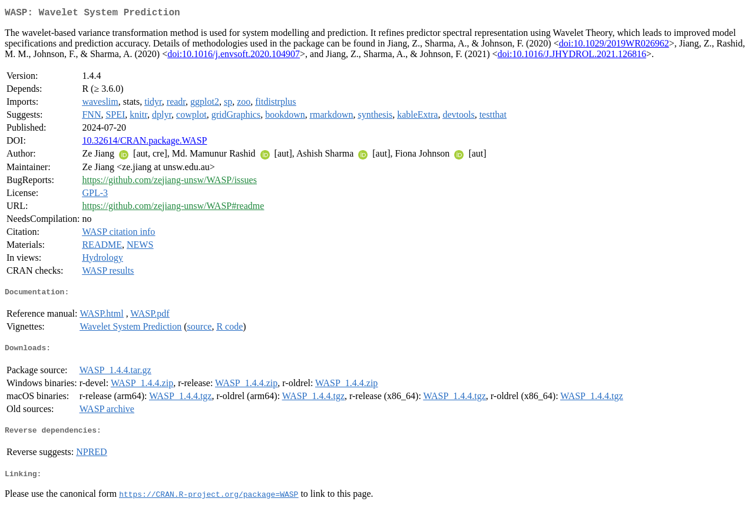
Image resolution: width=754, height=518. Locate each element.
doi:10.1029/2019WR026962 (614, 46)
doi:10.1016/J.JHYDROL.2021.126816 (572, 56)
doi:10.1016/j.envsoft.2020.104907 (233, 56)
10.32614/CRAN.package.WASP (144, 143)
